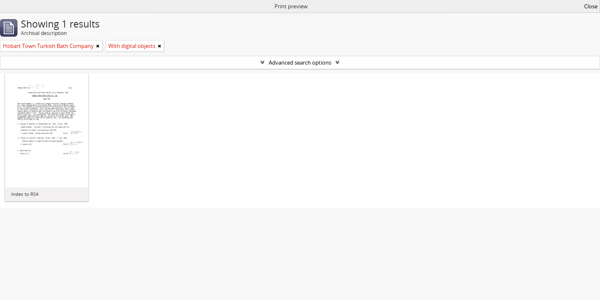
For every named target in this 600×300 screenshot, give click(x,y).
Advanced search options (300, 62)
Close (591, 6)
